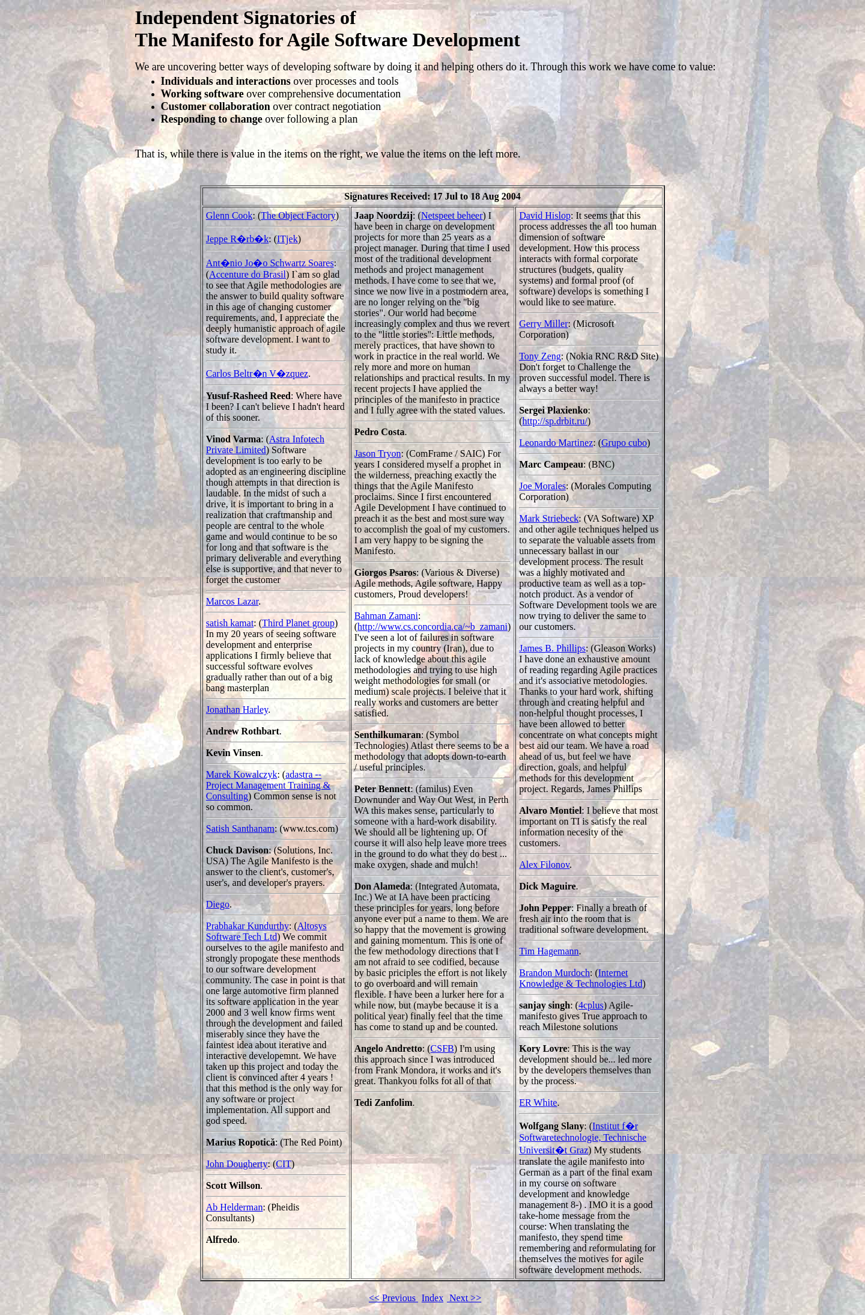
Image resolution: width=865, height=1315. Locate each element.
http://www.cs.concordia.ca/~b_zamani (432, 626)
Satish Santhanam (240, 828)
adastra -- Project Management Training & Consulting (268, 785)
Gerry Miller (543, 324)
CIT (283, 1164)
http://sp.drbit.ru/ (555, 421)
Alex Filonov (544, 864)
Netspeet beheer (452, 215)
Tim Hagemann (548, 951)
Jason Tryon (377, 453)
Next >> (464, 1298)
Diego (217, 904)
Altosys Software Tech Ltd (266, 931)
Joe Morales (542, 486)
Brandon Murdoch (554, 973)
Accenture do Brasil (247, 274)
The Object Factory (298, 215)
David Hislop (545, 215)
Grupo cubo (624, 443)
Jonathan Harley (237, 709)
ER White (538, 1102)
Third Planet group (298, 623)
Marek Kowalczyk (242, 774)
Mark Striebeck (548, 518)
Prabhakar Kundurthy (247, 926)
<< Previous (393, 1298)
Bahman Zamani (386, 616)
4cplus (591, 1005)
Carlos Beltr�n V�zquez (257, 373)
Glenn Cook (229, 215)
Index (432, 1298)
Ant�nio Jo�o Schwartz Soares (270, 263)
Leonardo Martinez (556, 443)
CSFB (442, 1048)
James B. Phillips (552, 648)
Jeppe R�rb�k (237, 239)
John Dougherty (237, 1164)
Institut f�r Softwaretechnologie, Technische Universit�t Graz (582, 1138)
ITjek (287, 239)
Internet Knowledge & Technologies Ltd (580, 978)
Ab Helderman (234, 1207)
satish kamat (230, 623)
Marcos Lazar (232, 601)
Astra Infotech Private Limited (265, 444)
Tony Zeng (540, 356)
